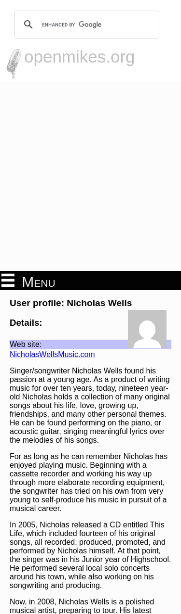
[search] (85, 24)
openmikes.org (79, 56)
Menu (28, 281)
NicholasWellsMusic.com (52, 354)
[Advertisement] (90, 176)
